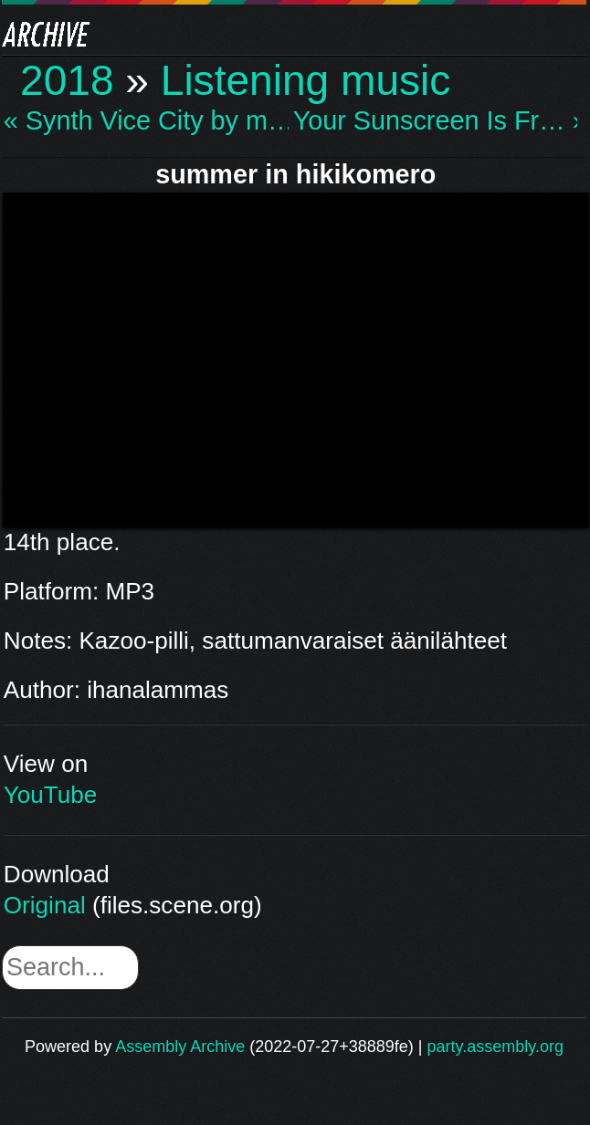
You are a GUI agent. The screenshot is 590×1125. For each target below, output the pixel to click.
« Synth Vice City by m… (146, 121)
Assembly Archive (180, 1046)
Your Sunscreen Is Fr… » (435, 121)
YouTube (51, 794)
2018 (67, 80)
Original (45, 905)
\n (296, 357)
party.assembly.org (495, 1046)
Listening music (306, 80)
